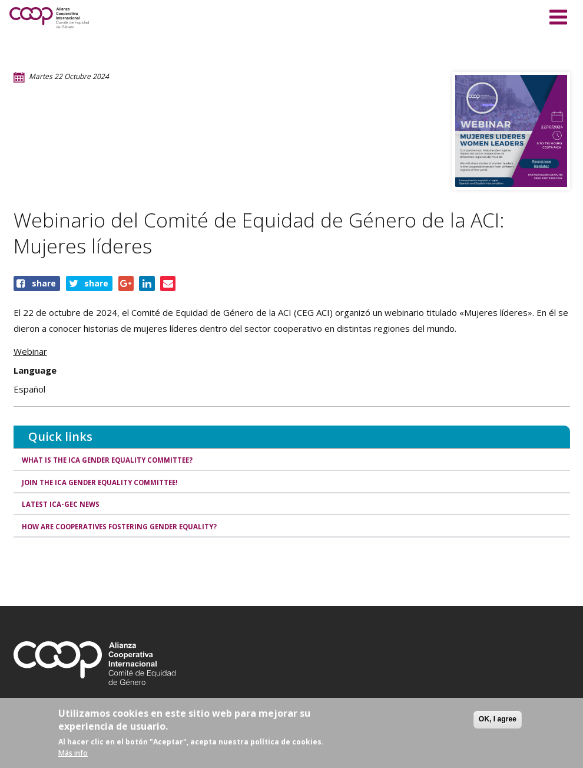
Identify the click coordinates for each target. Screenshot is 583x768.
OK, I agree (497, 719)
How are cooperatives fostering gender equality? (126, 531)
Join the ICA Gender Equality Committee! (104, 484)
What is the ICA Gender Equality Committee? (112, 461)
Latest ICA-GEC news (63, 508)
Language (35, 370)
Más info (73, 753)
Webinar (30, 351)
